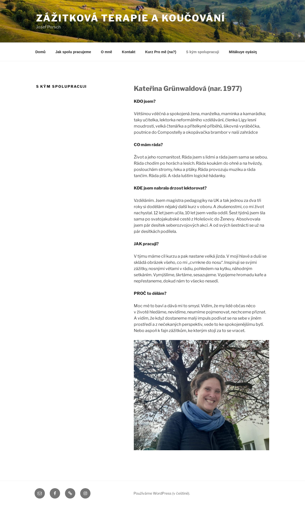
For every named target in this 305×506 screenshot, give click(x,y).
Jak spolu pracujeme (73, 52)
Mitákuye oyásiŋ (243, 52)
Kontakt (128, 52)
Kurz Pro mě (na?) (160, 52)
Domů (40, 52)
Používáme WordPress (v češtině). (162, 493)
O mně (106, 52)
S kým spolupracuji (202, 52)
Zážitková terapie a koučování (131, 18)
